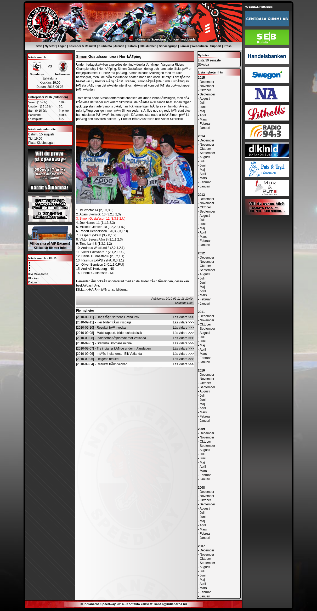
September (207, 94)
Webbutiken (199, 46)
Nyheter (50, 46)
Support (215, 46)
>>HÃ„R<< (92, 290)
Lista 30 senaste (209, 60)
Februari (206, 123)
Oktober (205, 90)
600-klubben (148, 46)
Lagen (62, 46)
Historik (132, 46)
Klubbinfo (105, 46)
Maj (202, 111)
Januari (205, 128)
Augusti (205, 98)
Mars (203, 119)
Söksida (203, 64)
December (207, 82)
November (207, 86)
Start (39, 46)
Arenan (119, 46)
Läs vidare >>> (183, 317)
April (203, 115)
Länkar (184, 46)
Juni (203, 107)
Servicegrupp (168, 46)
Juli (202, 103)
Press (227, 46)
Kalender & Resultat (82, 46)
